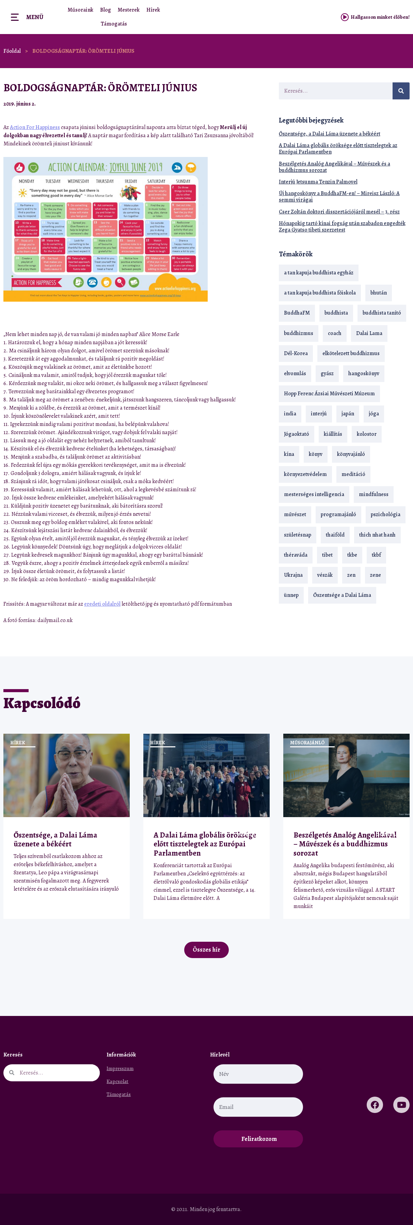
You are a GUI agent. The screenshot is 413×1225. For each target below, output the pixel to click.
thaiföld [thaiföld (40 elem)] (335, 535)
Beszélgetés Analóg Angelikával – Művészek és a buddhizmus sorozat (334, 167)
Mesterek (129, 10)
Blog (105, 10)
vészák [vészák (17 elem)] (325, 575)
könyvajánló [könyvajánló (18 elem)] (351, 454)
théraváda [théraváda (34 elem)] (295, 555)
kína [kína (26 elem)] (289, 454)
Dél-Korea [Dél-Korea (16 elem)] (296, 353)
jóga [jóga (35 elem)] (374, 413)
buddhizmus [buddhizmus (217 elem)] (298, 333)
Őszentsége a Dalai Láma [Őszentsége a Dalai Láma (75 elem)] (342, 595)
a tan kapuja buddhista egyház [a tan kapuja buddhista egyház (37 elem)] (318, 272)
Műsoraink (80, 10)
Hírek (153, 10)
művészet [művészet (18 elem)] (295, 514)
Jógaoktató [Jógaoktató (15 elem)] (296, 434)
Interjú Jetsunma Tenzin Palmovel (318, 182)
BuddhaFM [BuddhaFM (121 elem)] (297, 313)
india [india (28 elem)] (290, 413)
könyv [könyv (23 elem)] (315, 454)
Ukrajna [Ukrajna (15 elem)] (293, 575)
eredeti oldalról (102, 604)
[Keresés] (401, 90)
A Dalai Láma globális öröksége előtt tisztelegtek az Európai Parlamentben (338, 149)
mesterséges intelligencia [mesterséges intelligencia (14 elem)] (314, 494)
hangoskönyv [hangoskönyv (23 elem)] (363, 373)
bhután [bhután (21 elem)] (378, 293)
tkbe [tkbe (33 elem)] (352, 555)
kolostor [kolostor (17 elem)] (367, 434)
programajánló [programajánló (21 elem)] (338, 514)
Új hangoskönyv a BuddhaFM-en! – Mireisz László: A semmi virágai (339, 197)
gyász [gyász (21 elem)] (327, 373)
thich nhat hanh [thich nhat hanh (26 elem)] (377, 535)
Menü (34, 17)
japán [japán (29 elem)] (347, 413)
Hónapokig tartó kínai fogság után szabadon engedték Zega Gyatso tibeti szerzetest (342, 227)
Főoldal (12, 51)
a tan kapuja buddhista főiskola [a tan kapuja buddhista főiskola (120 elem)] (320, 293)
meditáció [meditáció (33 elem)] (353, 474)
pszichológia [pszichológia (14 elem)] (385, 514)
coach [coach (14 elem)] (334, 333)
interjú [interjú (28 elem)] (319, 413)
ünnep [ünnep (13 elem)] (291, 595)
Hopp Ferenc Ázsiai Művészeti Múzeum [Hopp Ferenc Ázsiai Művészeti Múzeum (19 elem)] (329, 393)
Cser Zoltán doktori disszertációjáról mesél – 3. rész (339, 212)
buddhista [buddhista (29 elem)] (336, 313)
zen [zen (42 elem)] (351, 575)
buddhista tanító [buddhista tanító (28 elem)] (382, 313)
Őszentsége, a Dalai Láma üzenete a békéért (329, 134)
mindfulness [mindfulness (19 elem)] (373, 494)
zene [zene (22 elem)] (375, 575)
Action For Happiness (35, 127)
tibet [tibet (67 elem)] (327, 555)
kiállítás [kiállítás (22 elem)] (333, 434)
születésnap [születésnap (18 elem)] (297, 535)
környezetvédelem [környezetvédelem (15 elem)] (305, 474)
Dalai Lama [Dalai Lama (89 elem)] (369, 333)
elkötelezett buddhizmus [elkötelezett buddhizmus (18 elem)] (351, 353)
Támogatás (114, 24)
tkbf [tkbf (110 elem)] (376, 555)
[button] (249, 103)
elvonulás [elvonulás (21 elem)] (295, 373)
